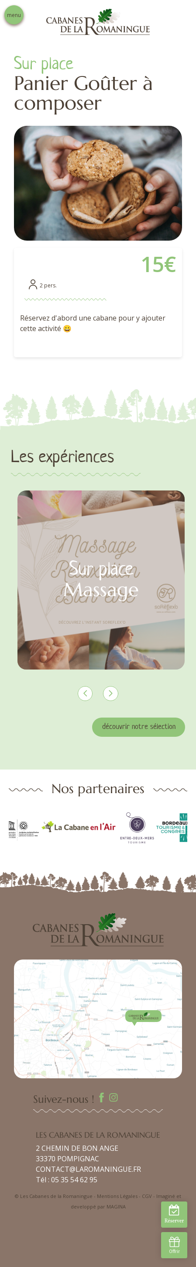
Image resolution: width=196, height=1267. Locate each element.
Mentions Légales (117, 1196)
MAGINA (116, 1206)
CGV (147, 1196)
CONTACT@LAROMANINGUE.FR (88, 1169)
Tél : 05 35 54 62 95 (66, 1179)
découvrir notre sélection (138, 727)
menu (14, 15)
